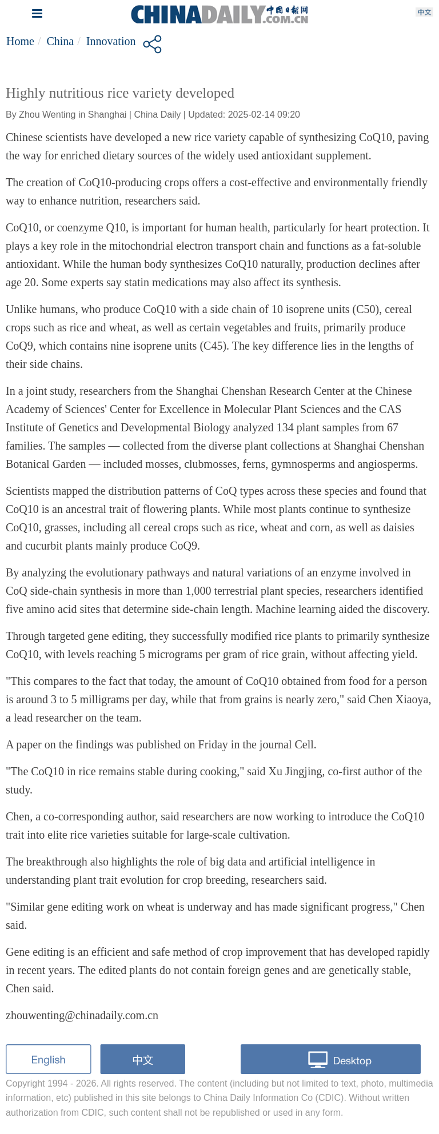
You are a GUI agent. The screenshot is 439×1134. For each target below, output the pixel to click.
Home (20, 41)
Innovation (111, 41)
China (60, 41)
